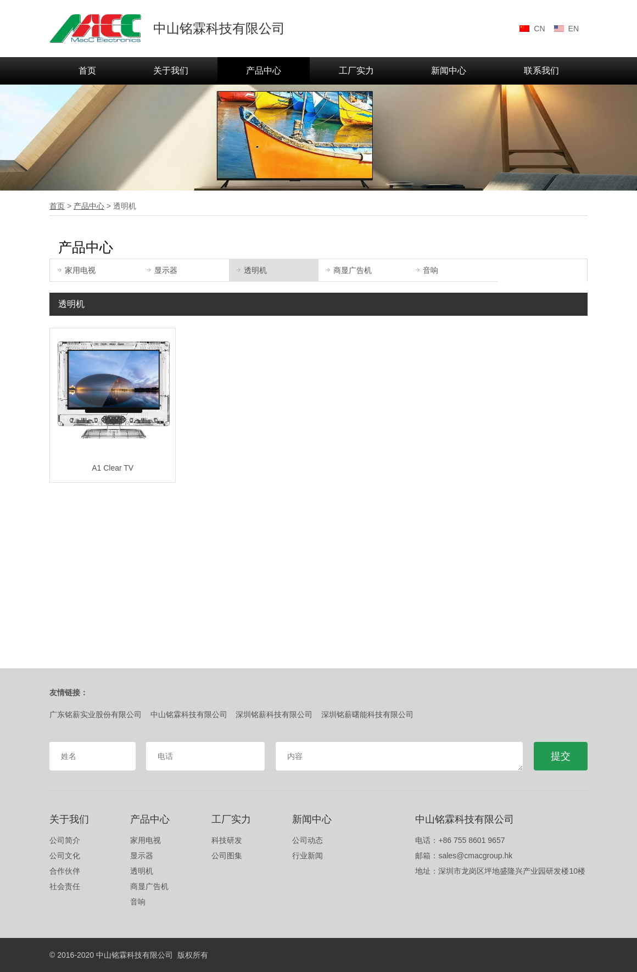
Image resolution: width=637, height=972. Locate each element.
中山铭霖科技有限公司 (188, 714)
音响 (427, 270)
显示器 (162, 270)
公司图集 (226, 855)
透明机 (252, 270)
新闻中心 (448, 70)
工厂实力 (356, 70)
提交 (561, 756)
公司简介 (64, 840)
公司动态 (307, 840)
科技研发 (226, 840)
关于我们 (170, 70)
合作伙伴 (64, 871)
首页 (87, 70)
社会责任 (64, 886)
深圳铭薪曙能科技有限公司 (367, 714)
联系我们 (541, 70)
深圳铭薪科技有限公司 (274, 714)
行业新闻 (307, 855)
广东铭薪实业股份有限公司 (95, 714)
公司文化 (64, 855)
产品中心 (263, 70)
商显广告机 (349, 270)
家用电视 (77, 270)
